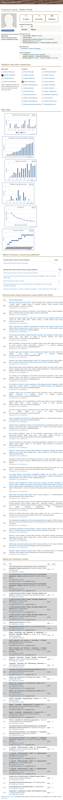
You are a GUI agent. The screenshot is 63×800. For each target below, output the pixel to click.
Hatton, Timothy (48, 84)
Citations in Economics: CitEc (11, 2)
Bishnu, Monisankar (30, 84)
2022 (4, 721)
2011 (4, 733)
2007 (4, 595)
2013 (4, 771)
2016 (4, 635)
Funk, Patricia (28, 91)
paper (27, 307)
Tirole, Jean (47, 98)
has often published (48, 39)
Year (5, 300)
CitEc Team (4, 798)
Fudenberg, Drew (49, 71)
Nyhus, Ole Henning (30, 101)
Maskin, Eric (47, 75)
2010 (4, 749)
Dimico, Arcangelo (9, 81)
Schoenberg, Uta (49, 104)
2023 (4, 787)
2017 (4, 578)
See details (39, 35)
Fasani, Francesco (49, 101)
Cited (54, 564)
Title (11, 564)
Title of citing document (16, 300)
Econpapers (18, 307)
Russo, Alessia (8, 71)
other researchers (36, 41)
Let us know (54, 58)
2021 (4, 714)
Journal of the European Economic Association (15, 263)
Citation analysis (19, 572)
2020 (4, 569)
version (23, 581)
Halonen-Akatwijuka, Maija (31, 104)
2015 (4, 643)
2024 (4, 623)
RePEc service (11, 796)
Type (49, 564)
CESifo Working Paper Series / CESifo (13, 281)
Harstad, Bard (8, 78)
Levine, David (48, 78)
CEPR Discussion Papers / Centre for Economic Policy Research (20, 273)
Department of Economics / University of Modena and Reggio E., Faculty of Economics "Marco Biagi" (30, 289)
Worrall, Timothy (8, 75)
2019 (4, 659)
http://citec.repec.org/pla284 (37, 54)
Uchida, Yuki (27, 75)
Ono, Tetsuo (27, 71)
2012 (4, 617)
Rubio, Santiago (28, 81)
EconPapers (24, 48)
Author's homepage (34, 48)
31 (38, 42)
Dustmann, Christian (50, 94)
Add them (36, 58)
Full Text (11, 572)
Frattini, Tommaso (49, 91)
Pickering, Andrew (29, 94)
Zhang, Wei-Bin (28, 78)
